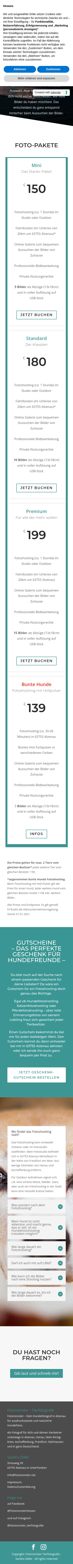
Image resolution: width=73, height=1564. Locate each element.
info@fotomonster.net (21, 1475)
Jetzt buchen (36, 315)
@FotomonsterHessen (21, 1511)
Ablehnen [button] (20, 69)
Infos (36, 834)
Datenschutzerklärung (21, 1487)
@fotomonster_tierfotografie (25, 1525)
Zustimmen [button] (53, 69)
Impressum (14, 1482)
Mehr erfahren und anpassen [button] (36, 78)
